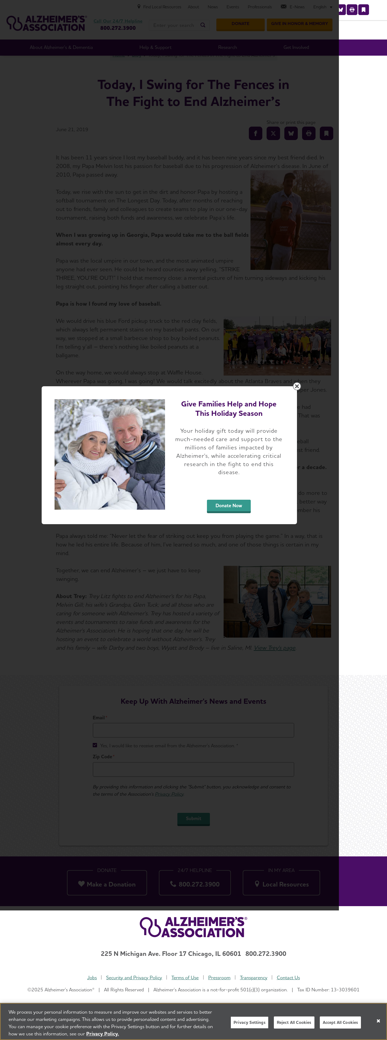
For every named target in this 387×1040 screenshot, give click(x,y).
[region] (193, 1021)
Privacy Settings (250, 1022)
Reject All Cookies (294, 1022)
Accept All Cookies (340, 1022)
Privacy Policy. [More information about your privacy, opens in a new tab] (102, 1034)
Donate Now (253, 570)
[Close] (378, 1021)
